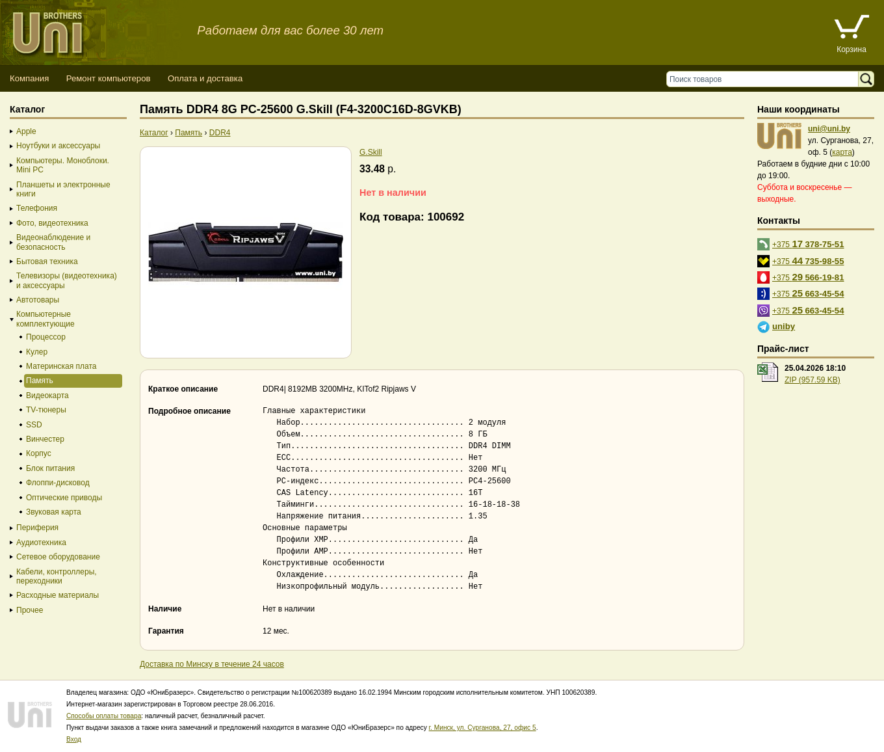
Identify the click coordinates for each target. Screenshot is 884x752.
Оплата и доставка (205, 78)
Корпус (38, 453)
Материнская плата (61, 366)
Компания (29, 78)
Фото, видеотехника (52, 223)
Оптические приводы (64, 497)
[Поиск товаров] (765, 79)
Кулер (36, 351)
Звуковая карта (53, 512)
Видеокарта (47, 395)
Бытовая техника (47, 261)
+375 (808, 243)
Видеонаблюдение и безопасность (53, 242)
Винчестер (45, 439)
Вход (73, 739)
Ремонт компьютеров (108, 78)
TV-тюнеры (46, 409)
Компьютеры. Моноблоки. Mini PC (62, 165)
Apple (26, 131)
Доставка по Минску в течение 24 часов (212, 664)
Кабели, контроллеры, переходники (56, 576)
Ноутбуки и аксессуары (58, 145)
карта (842, 152)
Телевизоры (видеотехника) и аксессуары (66, 280)
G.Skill (370, 152)
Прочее (29, 610)
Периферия (37, 527)
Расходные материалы (57, 595)
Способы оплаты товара (103, 715)
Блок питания (50, 468)
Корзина (851, 49)
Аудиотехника (41, 542)
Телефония (36, 208)
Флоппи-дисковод (58, 482)
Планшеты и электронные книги (63, 189)
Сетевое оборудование (58, 556)
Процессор (46, 337)
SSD (34, 424)
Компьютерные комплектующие (45, 319)
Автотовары (37, 299)
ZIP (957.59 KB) (812, 379)
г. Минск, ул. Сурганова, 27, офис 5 (482, 727)
